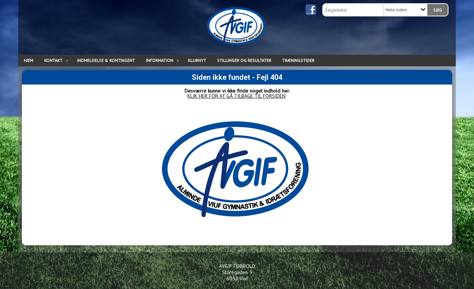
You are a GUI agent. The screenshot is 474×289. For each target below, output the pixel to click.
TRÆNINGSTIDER (298, 60)
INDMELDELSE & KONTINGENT (106, 60)
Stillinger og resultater (244, 60)
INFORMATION (161, 60)
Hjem (28, 60)
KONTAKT (55, 60)
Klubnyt (197, 60)
